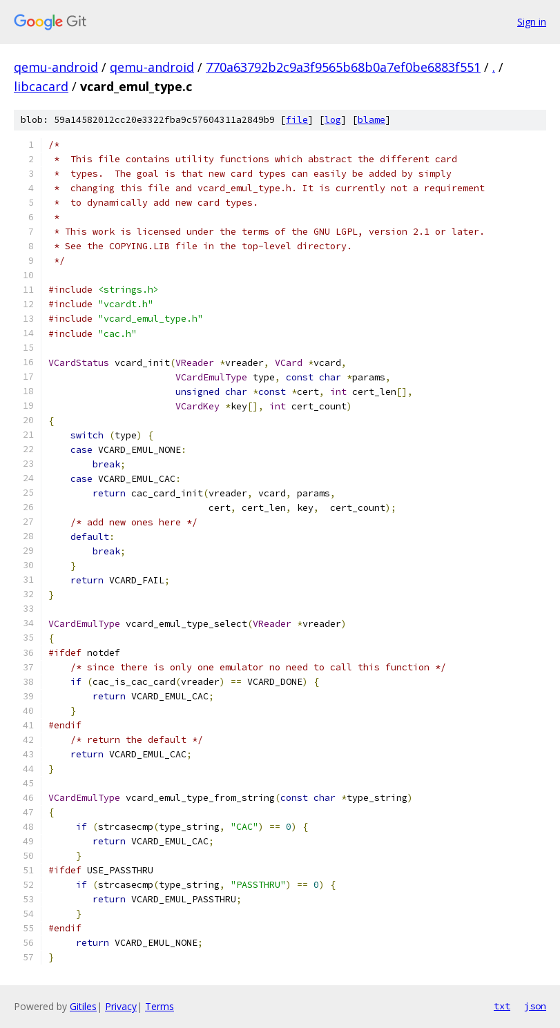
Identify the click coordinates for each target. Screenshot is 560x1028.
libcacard (41, 86)
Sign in (531, 21)
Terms (159, 1006)
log (333, 120)
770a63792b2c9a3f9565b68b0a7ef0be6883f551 (343, 67)
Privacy (121, 1006)
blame (371, 120)
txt (502, 1006)
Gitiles (83, 1006)
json (535, 1006)
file (297, 120)
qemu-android (56, 67)
